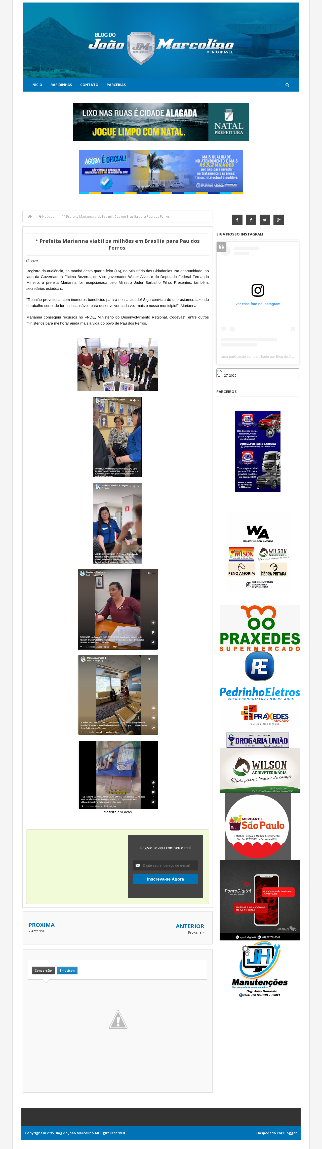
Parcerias (116, 84)
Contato (89, 84)
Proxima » (196, 932)
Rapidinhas (61, 84)
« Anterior (36, 931)
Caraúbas (223, 380)
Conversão (43, 970)
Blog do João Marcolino (74, 1133)
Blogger (290, 1133)
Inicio (36, 84)
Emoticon (67, 970)
